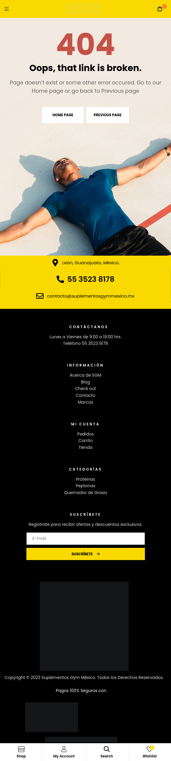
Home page (62, 114)
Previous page (108, 114)
